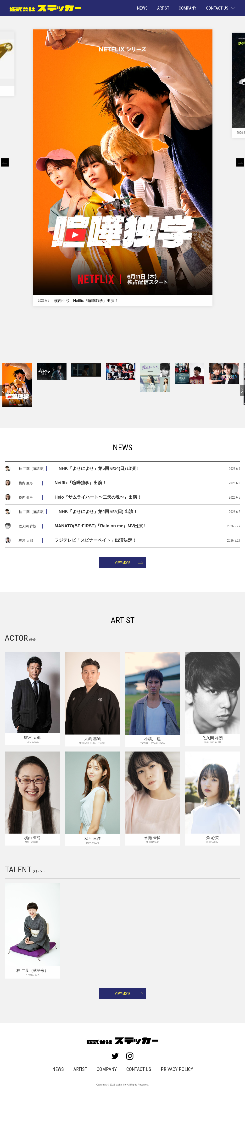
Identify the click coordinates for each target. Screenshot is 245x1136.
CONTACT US (138, 1105)
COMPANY (187, 8)
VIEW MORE (123, 594)
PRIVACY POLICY (173, 1105)
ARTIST (163, 8)
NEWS (142, 8)
